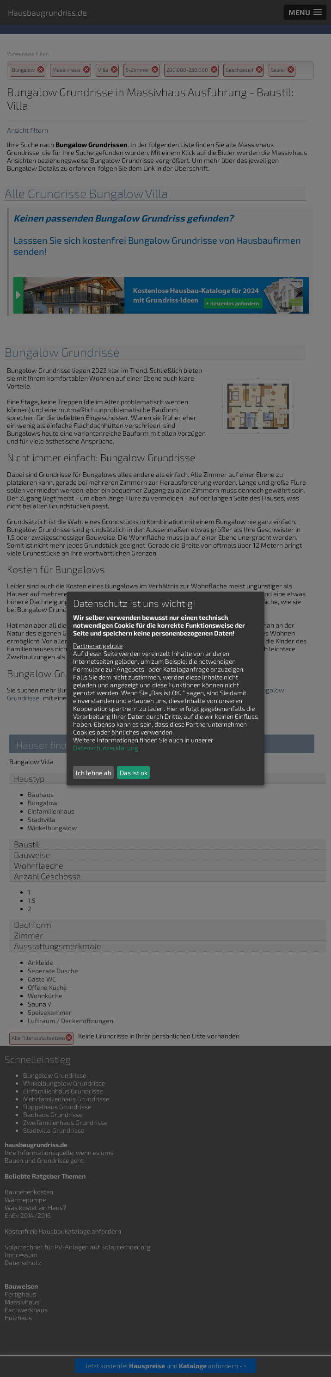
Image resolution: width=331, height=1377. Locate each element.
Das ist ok (133, 773)
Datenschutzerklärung (105, 748)
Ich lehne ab (93, 773)
